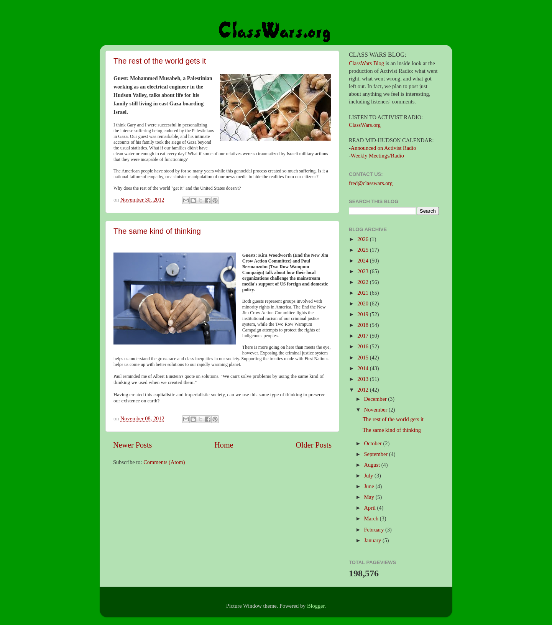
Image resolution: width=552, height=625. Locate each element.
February (375, 530)
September (376, 454)
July (369, 475)
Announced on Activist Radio (383, 148)
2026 (363, 239)
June (370, 486)
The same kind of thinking (157, 231)
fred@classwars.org (371, 183)
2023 (363, 271)
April (370, 508)
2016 (363, 346)
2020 (363, 303)
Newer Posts (132, 445)
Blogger (316, 606)
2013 (363, 379)
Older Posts (314, 445)
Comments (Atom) (164, 462)
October (373, 443)
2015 (363, 357)
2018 (363, 325)
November (376, 410)
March (372, 518)
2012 (363, 390)
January (373, 540)
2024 (363, 261)
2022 (363, 282)
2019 (363, 314)
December (376, 399)
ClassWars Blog (366, 63)
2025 (363, 250)
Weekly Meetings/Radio (377, 156)
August (372, 465)
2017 (363, 336)
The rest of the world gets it (159, 61)
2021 (363, 293)
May (370, 497)
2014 (363, 368)
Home (223, 445)
